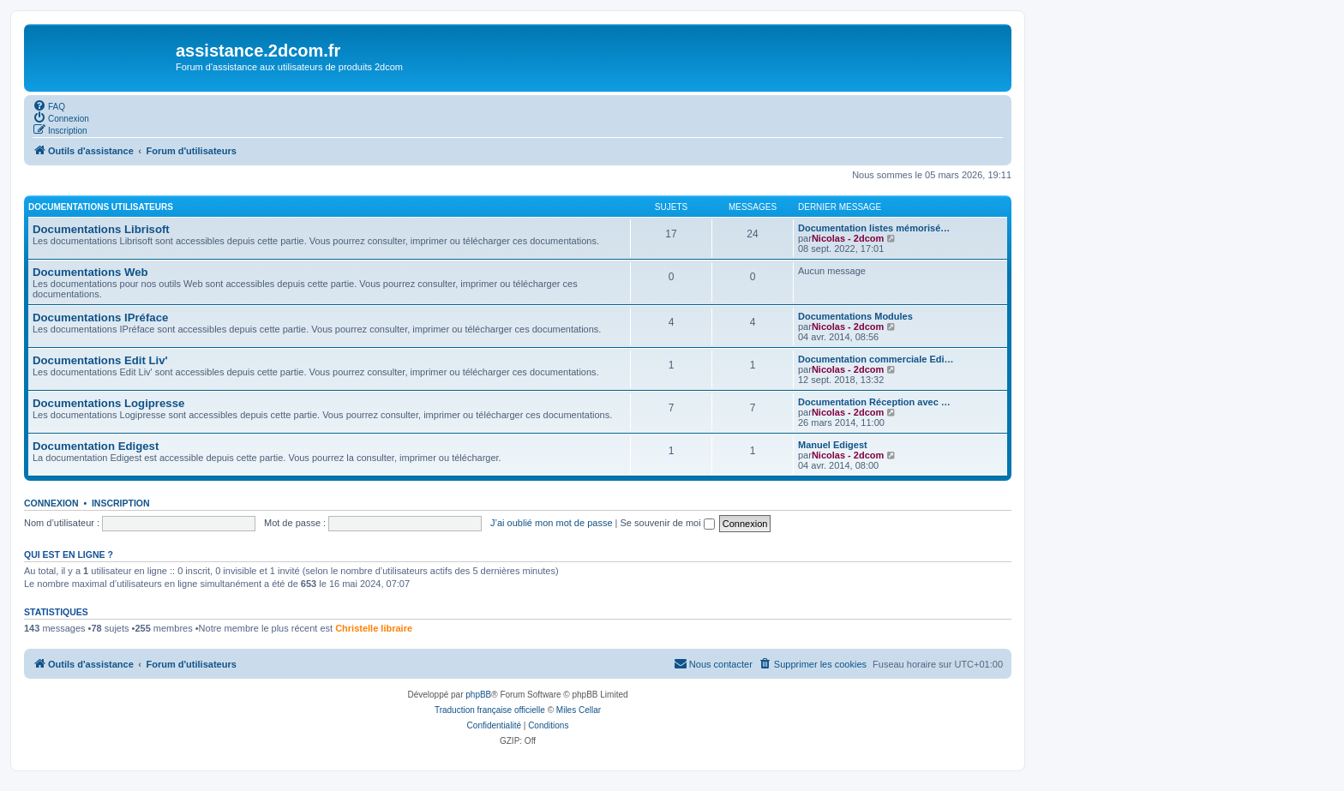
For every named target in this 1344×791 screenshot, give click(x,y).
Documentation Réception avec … (874, 402)
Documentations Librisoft (101, 229)
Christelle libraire (373, 628)
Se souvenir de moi (668, 523)
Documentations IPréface (100, 317)
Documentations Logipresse (108, 403)
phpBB (478, 694)
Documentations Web (90, 272)
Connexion (51, 503)
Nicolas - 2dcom (848, 238)
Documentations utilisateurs (100, 207)
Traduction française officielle (490, 710)
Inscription (121, 503)
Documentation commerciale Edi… (876, 359)
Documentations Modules (855, 316)
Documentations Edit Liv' (100, 360)
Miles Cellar (578, 710)
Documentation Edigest (96, 446)
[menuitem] (49, 105)
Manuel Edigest (832, 445)
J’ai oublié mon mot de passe (551, 523)
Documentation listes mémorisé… (874, 228)
